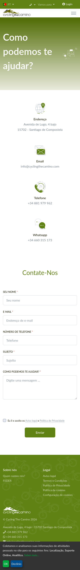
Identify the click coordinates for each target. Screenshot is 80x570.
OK (6, 563)
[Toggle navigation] (73, 13)
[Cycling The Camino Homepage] (40, 510)
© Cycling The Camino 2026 (20, 519)
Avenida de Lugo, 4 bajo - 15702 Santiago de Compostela (37, 527)
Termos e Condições (55, 480)
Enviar (40, 432)
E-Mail (8, 311)
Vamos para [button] (45, 4)
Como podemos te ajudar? (22, 371)
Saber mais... (31, 555)
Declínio (16, 563)
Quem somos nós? (14, 476)
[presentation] (33, 408)
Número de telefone (18, 331)
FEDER (7, 480)
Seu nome (10, 291)
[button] (8, 4)
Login (67, 4)
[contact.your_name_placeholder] (40, 300)
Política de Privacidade (52, 420)
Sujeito (9, 351)
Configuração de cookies (58, 495)
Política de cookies (54, 490)
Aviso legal (31, 420)
